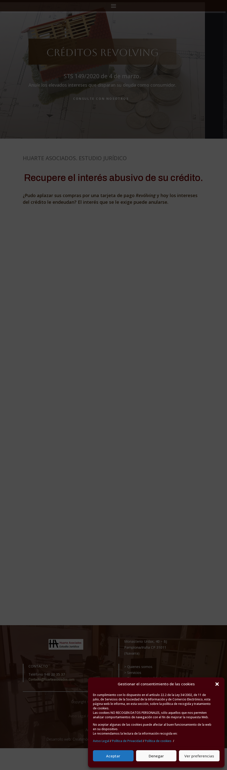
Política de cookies (158, 741)
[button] (217, 684)
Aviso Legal (101, 741)
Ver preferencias (199, 755)
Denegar (156, 755)
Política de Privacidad (127, 741)
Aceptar (113, 755)
